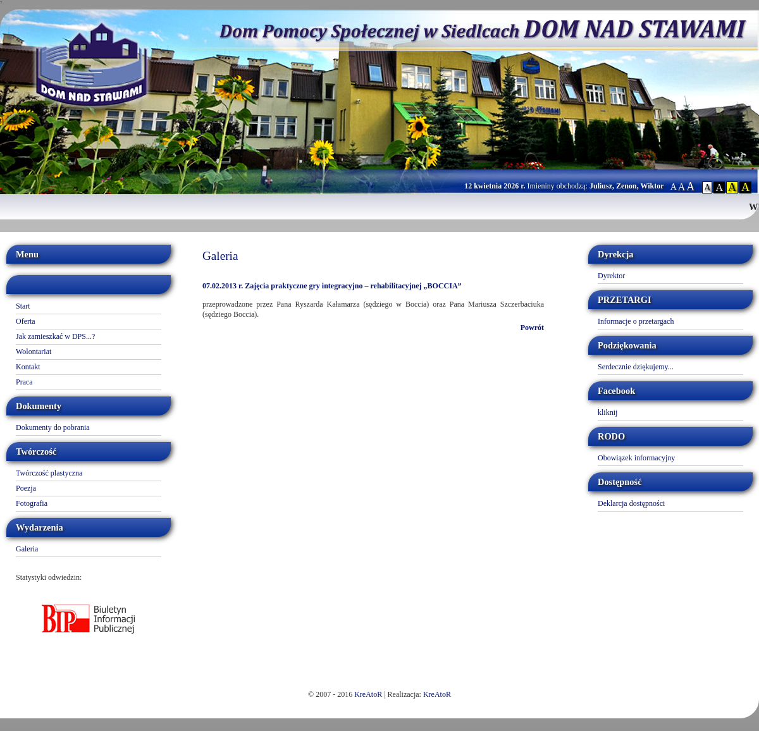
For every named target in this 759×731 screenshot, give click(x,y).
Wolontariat (33, 351)
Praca (24, 382)
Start (23, 306)
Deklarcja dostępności (631, 503)
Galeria (27, 548)
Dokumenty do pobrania (53, 427)
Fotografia (31, 503)
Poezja (26, 488)
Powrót (532, 327)
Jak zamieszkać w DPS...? (55, 336)
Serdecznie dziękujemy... (636, 366)
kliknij (607, 412)
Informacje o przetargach (636, 321)
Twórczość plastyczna (49, 473)
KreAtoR (368, 694)
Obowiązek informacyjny (636, 457)
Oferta (25, 321)
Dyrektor (611, 275)
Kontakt (28, 366)
